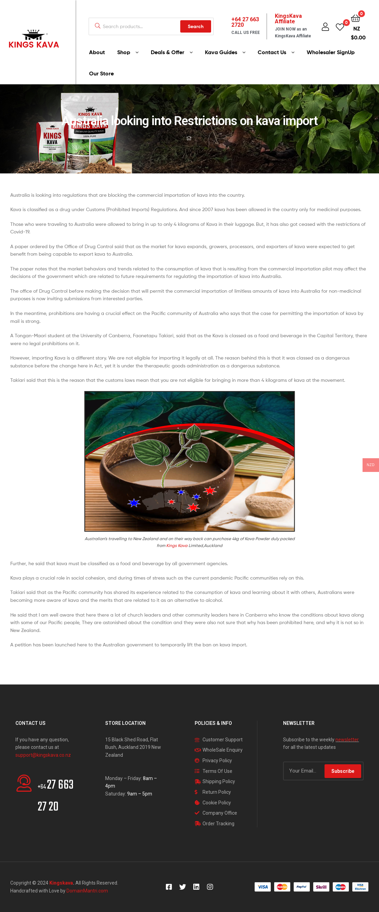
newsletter (347, 739)
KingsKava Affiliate (288, 19)
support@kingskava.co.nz (43, 755)
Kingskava (61, 883)
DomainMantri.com (87, 890)
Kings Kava (176, 545)
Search (196, 26)
